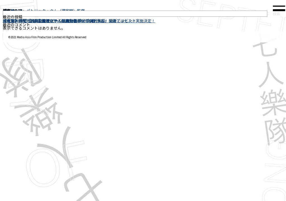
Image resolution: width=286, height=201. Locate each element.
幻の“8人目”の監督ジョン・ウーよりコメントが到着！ (51, 20)
